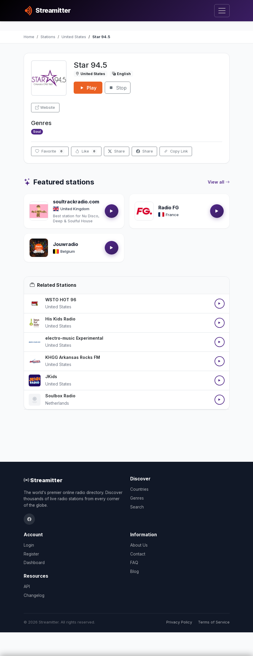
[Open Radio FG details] (144, 211)
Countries (139, 489)
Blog (134, 571)
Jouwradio (65, 244)
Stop (118, 88)
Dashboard (34, 562)
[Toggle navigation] (221, 10)
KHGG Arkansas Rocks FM (72, 357)
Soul (37, 131)
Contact (137, 554)
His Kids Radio (60, 318)
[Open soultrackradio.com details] (38, 211)
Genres (137, 498)
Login (29, 545)
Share (116, 151)
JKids (51, 376)
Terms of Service (214, 622)
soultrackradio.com (76, 202)
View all (219, 182)
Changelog (34, 595)
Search (137, 507)
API (27, 586)
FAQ (134, 562)
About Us (139, 545)
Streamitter (43, 480)
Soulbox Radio (60, 395)
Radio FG (168, 207)
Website (45, 107)
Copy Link (176, 151)
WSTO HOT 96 (60, 299)
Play (88, 88)
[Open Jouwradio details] (38, 247)
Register (31, 554)
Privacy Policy (179, 622)
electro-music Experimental (74, 338)
